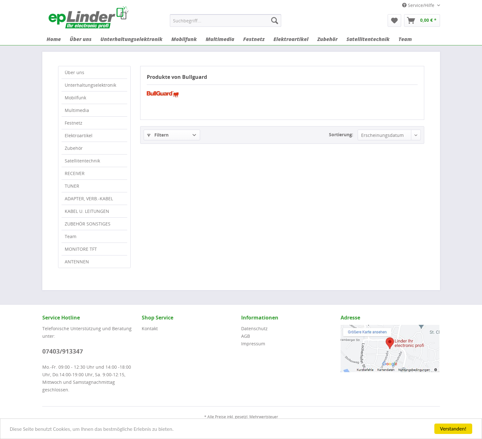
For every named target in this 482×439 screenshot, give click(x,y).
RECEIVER (75, 173)
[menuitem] (225, 20)
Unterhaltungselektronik (90, 85)
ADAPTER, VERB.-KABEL (89, 199)
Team (70, 236)
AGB (245, 336)
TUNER (72, 186)
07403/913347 (62, 351)
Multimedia (77, 110)
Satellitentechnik (82, 161)
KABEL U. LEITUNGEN (87, 211)
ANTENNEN (77, 262)
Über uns (74, 72)
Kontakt (150, 328)
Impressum (253, 344)
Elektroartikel (78, 135)
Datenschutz (254, 328)
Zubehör (74, 148)
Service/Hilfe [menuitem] (419, 5)
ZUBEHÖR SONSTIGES (87, 224)
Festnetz (73, 123)
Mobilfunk (75, 98)
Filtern (158, 135)
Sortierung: (341, 135)
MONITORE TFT (81, 249)
